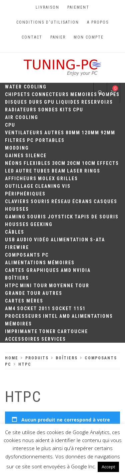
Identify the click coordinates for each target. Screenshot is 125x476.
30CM (59, 163)
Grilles (67, 178)
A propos (98, 22)
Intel (50, 316)
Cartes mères (24, 300)
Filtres (15, 140)
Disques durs (24, 102)
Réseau (61, 201)
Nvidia (82, 270)
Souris (40, 201)
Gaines (14, 155)
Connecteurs (50, 94)
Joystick (60, 216)
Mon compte (89, 37)
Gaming (15, 216)
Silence (36, 155)
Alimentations (25, 262)
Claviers (17, 201)
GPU (49, 102)
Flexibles (37, 163)
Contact (32, 37)
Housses (17, 209)
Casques (105, 201)
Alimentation (70, 239)
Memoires (83, 94)
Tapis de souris (97, 216)
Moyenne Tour (69, 285)
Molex (46, 178)
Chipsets (17, 94)
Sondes (48, 109)
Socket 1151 (69, 308)
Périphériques (25, 193)
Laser (75, 171)
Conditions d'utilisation (47, 22)
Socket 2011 (34, 308)
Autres (54, 132)
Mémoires (61, 262)
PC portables (46, 140)
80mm (73, 132)
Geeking (41, 224)
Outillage (19, 186)
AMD (66, 270)
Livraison (47, 7)
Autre (24, 171)
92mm (108, 132)
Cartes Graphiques (32, 270)
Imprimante (21, 331)
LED (9, 171)
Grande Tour (23, 293)
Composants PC (27, 255)
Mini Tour (34, 285)
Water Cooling (26, 86)
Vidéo (41, 239)
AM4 (10, 308)
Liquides (68, 102)
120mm (90, 132)
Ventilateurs (24, 132)
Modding (17, 148)
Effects (108, 163)
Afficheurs (21, 178)
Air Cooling (21, 117)
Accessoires (22, 339)
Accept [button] (108, 467)
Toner (47, 331)
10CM (89, 163)
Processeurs (23, 316)
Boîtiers (17, 278)
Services (53, 339)
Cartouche (72, 331)
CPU (78, 109)
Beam (59, 171)
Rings (92, 171)
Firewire (17, 247)
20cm (74, 163)
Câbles (14, 232)
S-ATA (97, 239)
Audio (25, 239)
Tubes (42, 171)
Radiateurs (21, 109)
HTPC (12, 285)
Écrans (82, 201)
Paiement (78, 7)
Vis (66, 186)
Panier (58, 37)
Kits (66, 109)
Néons (13, 163)
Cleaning (48, 186)
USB (10, 239)
